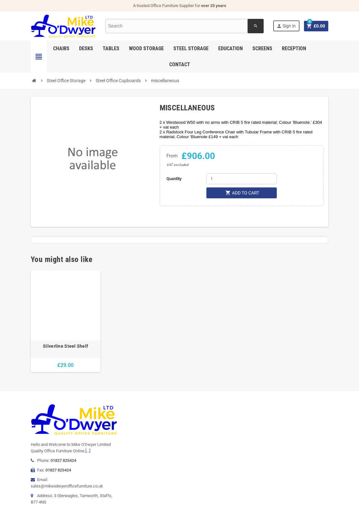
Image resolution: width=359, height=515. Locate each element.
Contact (179, 64)
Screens (262, 48)
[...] (87, 450)
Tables (111, 48)
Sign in (285, 26)
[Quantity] (241, 178)
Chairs (61, 48)
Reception (294, 48)
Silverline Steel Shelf (65, 346)
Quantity (174, 178)
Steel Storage (191, 48)
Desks (86, 48)
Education (230, 48)
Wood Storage (146, 48)
